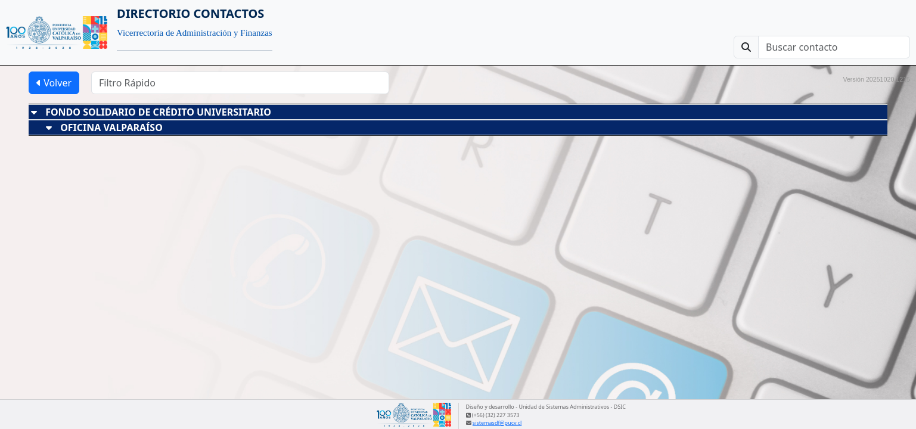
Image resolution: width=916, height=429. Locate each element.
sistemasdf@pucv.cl (497, 423)
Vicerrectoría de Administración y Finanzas (194, 33)
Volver (54, 82)
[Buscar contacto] (834, 47)
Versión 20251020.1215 (876, 79)
